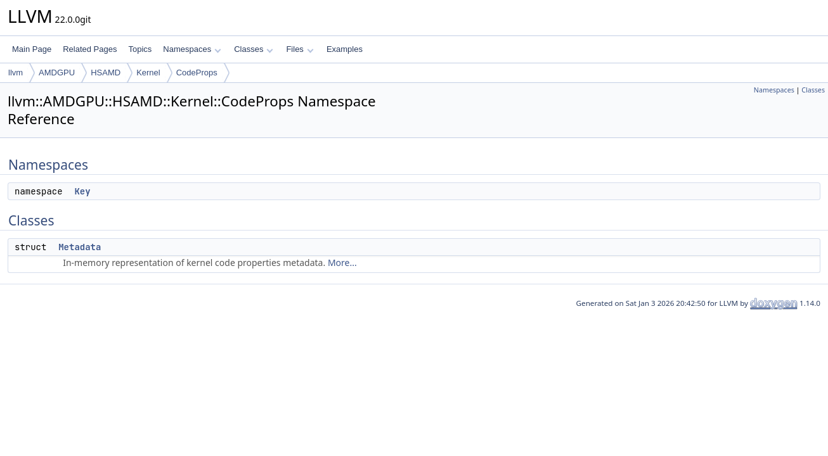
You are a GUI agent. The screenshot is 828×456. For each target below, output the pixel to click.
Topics (140, 49)
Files (299, 49)
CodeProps (196, 72)
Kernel (148, 72)
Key (82, 191)
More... (342, 262)
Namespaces (192, 49)
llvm (15, 72)
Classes (253, 49)
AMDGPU (57, 72)
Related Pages (90, 49)
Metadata (79, 247)
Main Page (31, 49)
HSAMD (105, 72)
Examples (345, 49)
